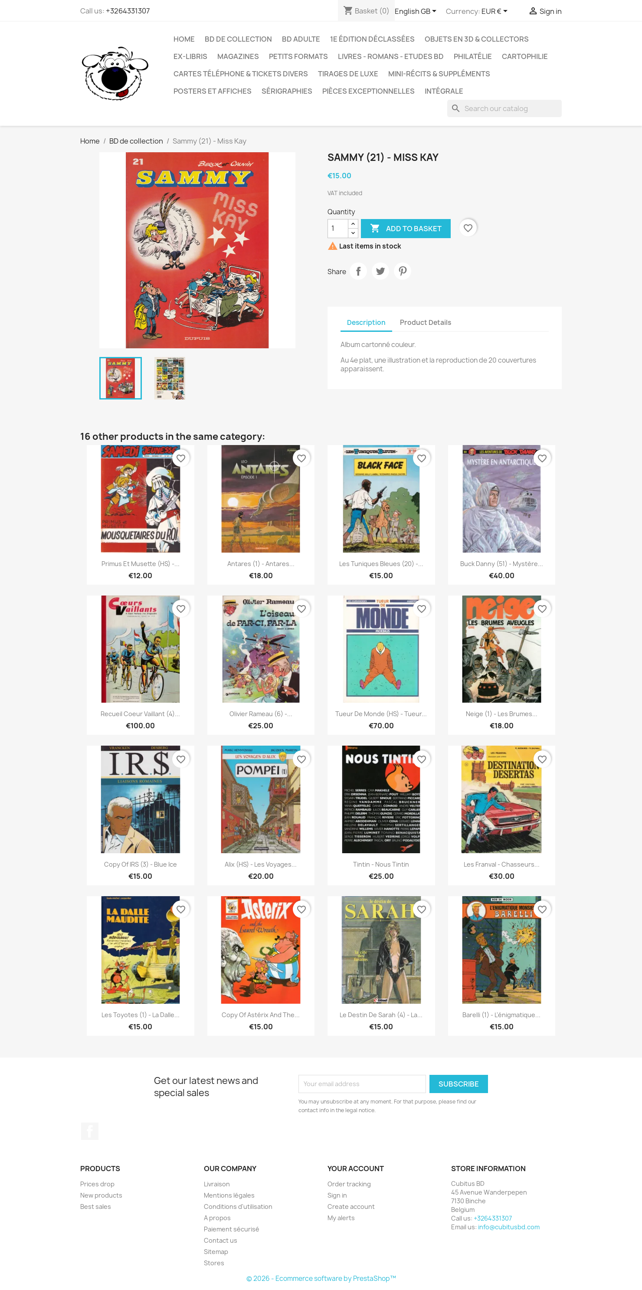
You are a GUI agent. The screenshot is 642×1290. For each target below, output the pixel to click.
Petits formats (298, 56)
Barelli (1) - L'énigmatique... (501, 1015)
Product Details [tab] (425, 322)
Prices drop (97, 1184)
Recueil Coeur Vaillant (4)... (140, 714)
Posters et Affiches (213, 91)
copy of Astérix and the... (261, 1015)
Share (358, 271)
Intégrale (444, 91)
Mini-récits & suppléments (439, 74)
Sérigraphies (287, 91)
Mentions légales (229, 1195)
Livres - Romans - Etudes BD (391, 56)
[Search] (504, 108)
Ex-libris (190, 56)
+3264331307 (128, 11)
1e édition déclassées (372, 39)
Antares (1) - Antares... (261, 564)
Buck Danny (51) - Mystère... (501, 564)
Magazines (238, 56)
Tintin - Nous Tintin (381, 864)
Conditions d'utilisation (238, 1206)
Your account (356, 1168)
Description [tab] (366, 322)
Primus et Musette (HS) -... (141, 564)
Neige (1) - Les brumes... (501, 714)
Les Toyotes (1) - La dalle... (141, 1015)
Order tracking (349, 1184)
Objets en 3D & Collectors (477, 39)
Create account (351, 1206)
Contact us (220, 1240)
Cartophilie (525, 56)
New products (101, 1195)
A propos (217, 1218)
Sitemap (216, 1251)
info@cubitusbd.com (509, 1227)
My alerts (341, 1218)
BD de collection (238, 39)
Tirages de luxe (348, 74)
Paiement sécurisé (231, 1229)
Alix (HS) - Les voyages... (261, 864)
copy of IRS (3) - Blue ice (140, 864)
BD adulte (301, 39)
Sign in (337, 1195)
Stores (214, 1263)
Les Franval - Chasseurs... (502, 864)
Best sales (95, 1206)
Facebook (89, 1131)
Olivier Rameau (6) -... (260, 714)
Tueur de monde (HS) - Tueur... (381, 714)
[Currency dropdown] (496, 12)
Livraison (217, 1184)
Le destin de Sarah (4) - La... (381, 1015)
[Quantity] (338, 228)
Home (184, 39)
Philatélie (473, 56)
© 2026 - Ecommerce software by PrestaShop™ (321, 1278)
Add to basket (406, 228)
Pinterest (402, 271)
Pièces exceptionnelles (368, 91)
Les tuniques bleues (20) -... (381, 564)
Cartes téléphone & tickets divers (241, 74)
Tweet (380, 271)
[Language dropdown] (417, 12)
